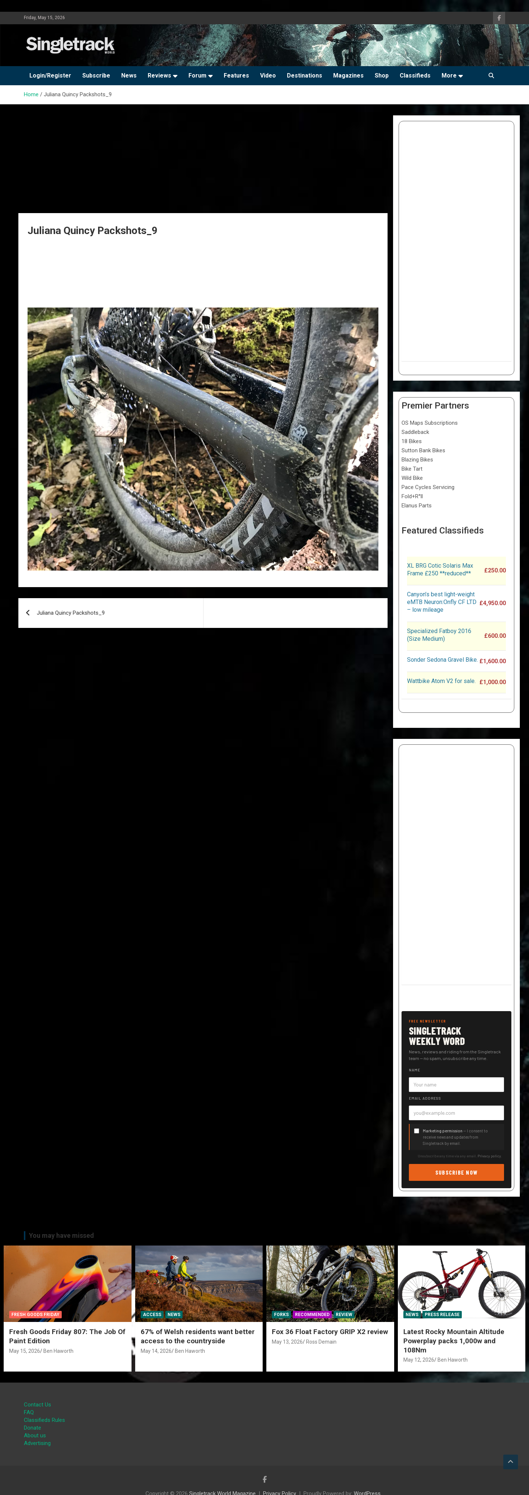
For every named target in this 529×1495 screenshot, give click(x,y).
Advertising (37, 1443)
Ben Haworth (58, 1351)
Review (344, 1314)
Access (152, 1314)
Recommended (312, 1314)
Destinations (304, 75)
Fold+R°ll (412, 496)
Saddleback (415, 432)
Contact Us (37, 1404)
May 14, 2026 (156, 1351)
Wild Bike (412, 478)
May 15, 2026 (24, 1351)
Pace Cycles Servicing (428, 487)
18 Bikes (412, 441)
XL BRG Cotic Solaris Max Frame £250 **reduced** (440, 569)
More (449, 75)
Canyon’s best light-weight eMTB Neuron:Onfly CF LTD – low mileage (441, 602)
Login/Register (50, 75)
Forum (197, 75)
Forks (281, 1314)
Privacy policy (489, 1156)
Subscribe (96, 75)
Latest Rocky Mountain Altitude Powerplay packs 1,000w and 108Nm (453, 1340)
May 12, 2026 (418, 1360)
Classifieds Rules (44, 1420)
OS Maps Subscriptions (430, 423)
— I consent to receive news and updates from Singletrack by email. (455, 1137)
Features (236, 75)
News (129, 75)
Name (414, 1070)
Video (268, 75)
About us (35, 1435)
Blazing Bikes (417, 459)
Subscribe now (456, 1172)
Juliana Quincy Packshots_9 (71, 613)
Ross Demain (321, 1342)
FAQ (29, 1412)
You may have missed (61, 1235)
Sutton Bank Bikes (423, 450)
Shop (382, 75)
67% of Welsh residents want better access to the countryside (198, 1336)
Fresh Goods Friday (35, 1314)
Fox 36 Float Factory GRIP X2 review (330, 1331)
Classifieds (415, 75)
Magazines (348, 75)
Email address (425, 1098)
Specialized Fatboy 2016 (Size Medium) (439, 635)
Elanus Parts (417, 505)
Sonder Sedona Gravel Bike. (442, 659)
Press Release (442, 1314)
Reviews (159, 75)
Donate (32, 1427)
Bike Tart (412, 469)
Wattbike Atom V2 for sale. (441, 681)
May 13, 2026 (287, 1342)
